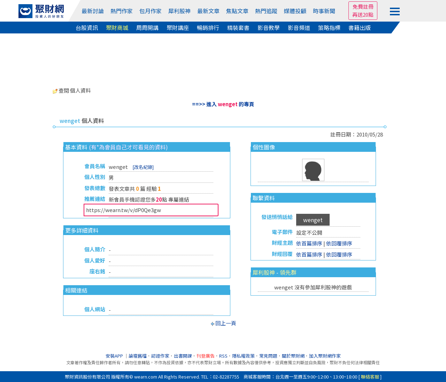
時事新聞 (324, 11)
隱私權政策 (243, 355)
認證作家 (160, 355)
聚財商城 (117, 27)
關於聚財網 (293, 355)
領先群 (288, 272)
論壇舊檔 (138, 355)
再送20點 (363, 14)
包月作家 (150, 11)
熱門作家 (121, 11)
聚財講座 (178, 27)
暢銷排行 (208, 27)
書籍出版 (359, 27)
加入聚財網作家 (325, 355)
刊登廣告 (206, 355)
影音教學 (268, 27)
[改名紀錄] (143, 167)
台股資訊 (87, 27)
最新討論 (93, 11)
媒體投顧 (295, 11)
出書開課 (183, 355)
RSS (223, 355)
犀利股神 (179, 11)
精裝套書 (238, 27)
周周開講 (147, 27)
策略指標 (329, 27)
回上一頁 (225, 323)
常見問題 (268, 355)
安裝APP (115, 355)
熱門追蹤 (266, 11)
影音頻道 (299, 27)
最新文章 (208, 11)
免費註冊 (363, 6)
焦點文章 (237, 11)
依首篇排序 (309, 243)
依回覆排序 (339, 243)
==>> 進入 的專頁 (223, 104)
